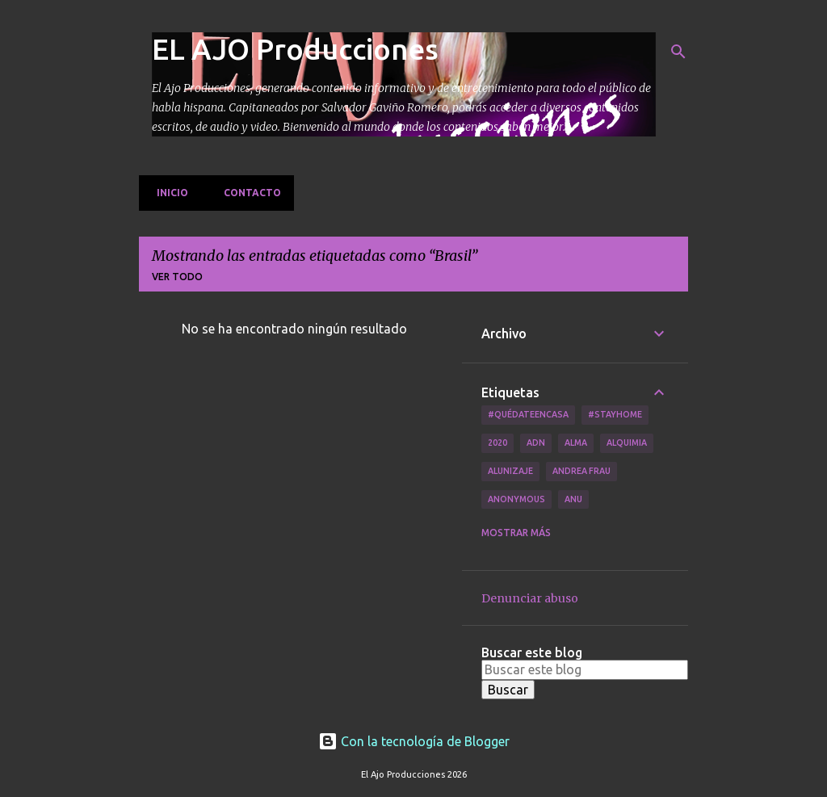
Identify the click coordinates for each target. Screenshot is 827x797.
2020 (497, 442)
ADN (536, 442)
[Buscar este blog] (584, 669)
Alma (576, 442)
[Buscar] (678, 51)
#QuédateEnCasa (528, 414)
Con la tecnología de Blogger (414, 741)
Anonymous (516, 499)
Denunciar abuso (529, 598)
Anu (573, 499)
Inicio (167, 192)
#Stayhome (615, 414)
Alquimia (627, 442)
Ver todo (177, 276)
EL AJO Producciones (295, 48)
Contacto (247, 192)
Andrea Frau (581, 471)
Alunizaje (510, 471)
